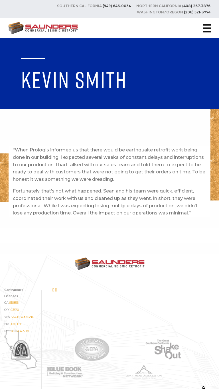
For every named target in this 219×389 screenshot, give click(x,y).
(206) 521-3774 (197, 12)
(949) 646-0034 (117, 6)
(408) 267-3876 (196, 6)
